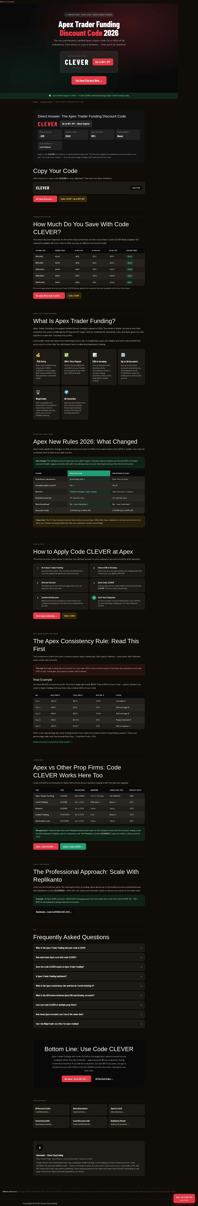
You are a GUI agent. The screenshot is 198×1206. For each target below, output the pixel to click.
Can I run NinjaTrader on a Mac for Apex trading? (57, 1023)
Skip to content (7, 1)
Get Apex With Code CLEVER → (49, 295)
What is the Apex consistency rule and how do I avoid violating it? (65, 985)
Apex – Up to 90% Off (184, 1198)
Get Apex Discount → (45, 199)
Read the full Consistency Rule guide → (53, 741)
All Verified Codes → (104, 1079)
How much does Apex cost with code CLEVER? (56, 957)
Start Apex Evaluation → (47, 615)
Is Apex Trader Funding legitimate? (51, 976)
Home (35, 102)
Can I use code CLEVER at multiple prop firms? (56, 1004)
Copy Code (136, 188)
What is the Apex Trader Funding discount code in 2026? (61, 947)
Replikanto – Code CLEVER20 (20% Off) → (54, 912)
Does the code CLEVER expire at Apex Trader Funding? (60, 966)
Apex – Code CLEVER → (46, 846)
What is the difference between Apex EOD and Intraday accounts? (65, 995)
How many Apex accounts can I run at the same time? (60, 1014)
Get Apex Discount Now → (89, 80)
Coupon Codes (46, 102)
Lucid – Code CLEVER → (73, 846)
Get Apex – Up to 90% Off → (76, 1079)
